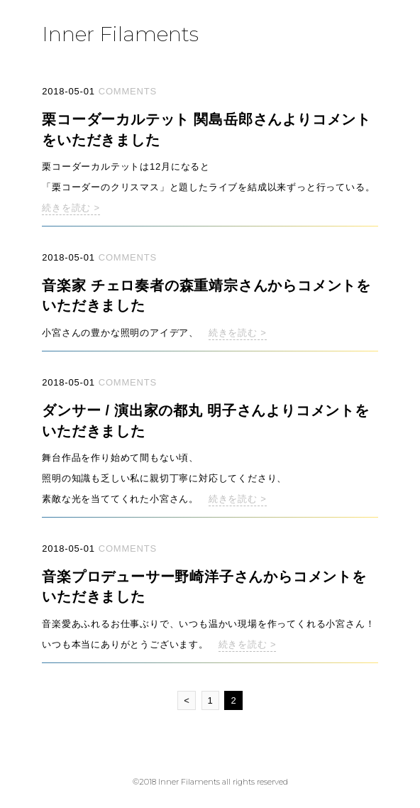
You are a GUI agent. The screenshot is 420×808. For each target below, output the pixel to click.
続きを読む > (71, 207)
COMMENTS (128, 91)
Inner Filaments (120, 33)
